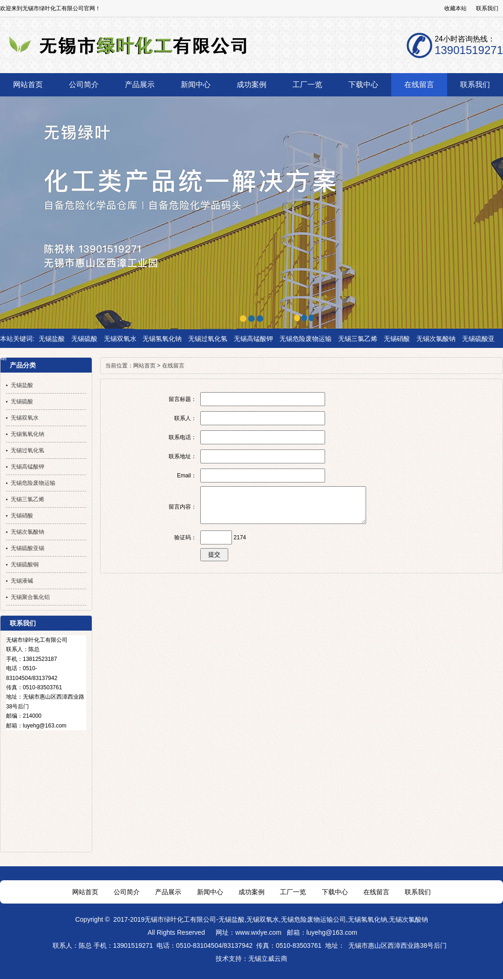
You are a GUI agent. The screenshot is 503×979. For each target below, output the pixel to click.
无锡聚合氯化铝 (30, 597)
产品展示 (168, 892)
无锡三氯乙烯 (357, 338)
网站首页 (144, 365)
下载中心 (335, 892)
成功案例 (251, 892)
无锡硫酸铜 (25, 564)
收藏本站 (455, 8)
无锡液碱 (22, 581)
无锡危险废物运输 (305, 338)
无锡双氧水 (120, 338)
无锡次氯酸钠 (435, 338)
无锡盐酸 (52, 338)
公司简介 (127, 892)
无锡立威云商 (267, 958)
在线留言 (173, 365)
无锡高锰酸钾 (253, 338)
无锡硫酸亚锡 (27, 548)
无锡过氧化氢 (207, 338)
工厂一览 (293, 892)
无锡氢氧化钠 (162, 338)
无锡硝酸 (397, 338)
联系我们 (487, 8)
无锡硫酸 (84, 338)
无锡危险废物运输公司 (313, 919)
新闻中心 (210, 892)
